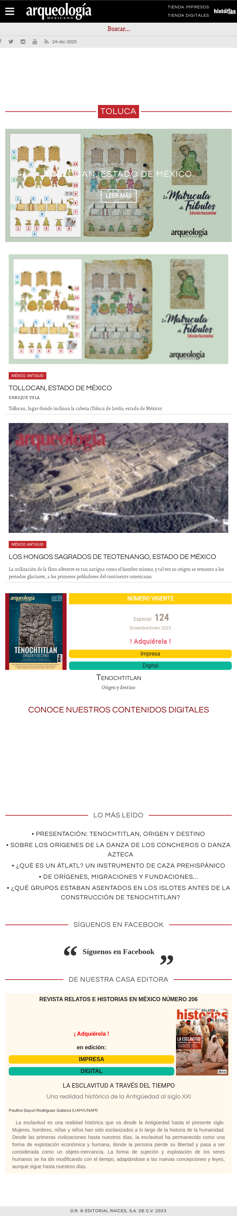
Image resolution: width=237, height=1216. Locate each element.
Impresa (150, 653)
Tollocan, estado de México (118, 174)
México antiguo (28, 375)
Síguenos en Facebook (119, 951)
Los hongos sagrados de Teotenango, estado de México (112, 556)
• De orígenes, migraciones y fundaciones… (118, 877)
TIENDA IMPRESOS (188, 8)
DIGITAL (91, 1071)
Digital (151, 665)
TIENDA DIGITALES (188, 17)
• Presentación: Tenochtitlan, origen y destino (118, 834)
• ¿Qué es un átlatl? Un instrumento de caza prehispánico (118, 865)
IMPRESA (91, 1059)
